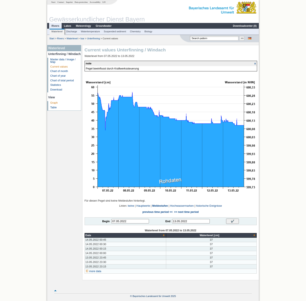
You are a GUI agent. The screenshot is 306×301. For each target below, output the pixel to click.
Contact (60, 2)
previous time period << (157, 212)
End (167, 221)
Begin (106, 221)
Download (56, 89)
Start (53, 2)
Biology (148, 31)
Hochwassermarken (182, 205)
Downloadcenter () (244, 25)
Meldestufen (160, 205)
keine (131, 205)
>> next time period (186, 212)
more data (95, 271)
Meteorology (83, 25)
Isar (82, 38)
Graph (54, 102)
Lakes (67, 25)
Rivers (55, 25)
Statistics (55, 84)
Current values (59, 66)
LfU (104, 2)
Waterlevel (56, 31)
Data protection (81, 2)
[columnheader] (125, 235)
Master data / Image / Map (63, 61)
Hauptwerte (143, 205)
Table (53, 107)
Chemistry (135, 31)
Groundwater (104, 25)
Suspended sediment (115, 31)
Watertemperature (90, 31)
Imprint (69, 2)
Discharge (71, 31)
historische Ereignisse (209, 205)
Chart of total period (62, 80)
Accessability (95, 2)
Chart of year (58, 75)
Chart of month (59, 71)
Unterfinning (93, 38)
